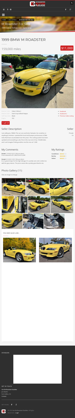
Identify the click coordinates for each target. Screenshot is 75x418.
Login (17, 413)
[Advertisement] (37, 282)
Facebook (63, 111)
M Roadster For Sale (26, 20)
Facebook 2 (63, 114)
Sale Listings (12, 20)
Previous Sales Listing (66, 116)
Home (4, 20)
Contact (4, 396)
